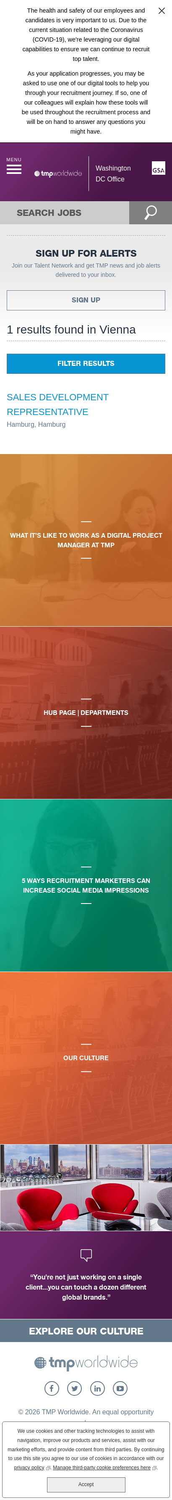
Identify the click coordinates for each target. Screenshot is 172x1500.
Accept (86, 1484)
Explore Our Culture (86, 1331)
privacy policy (32, 1467)
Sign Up (86, 300)
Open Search (150, 212)
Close (161, 10)
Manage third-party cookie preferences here (104, 1467)
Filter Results (86, 364)
